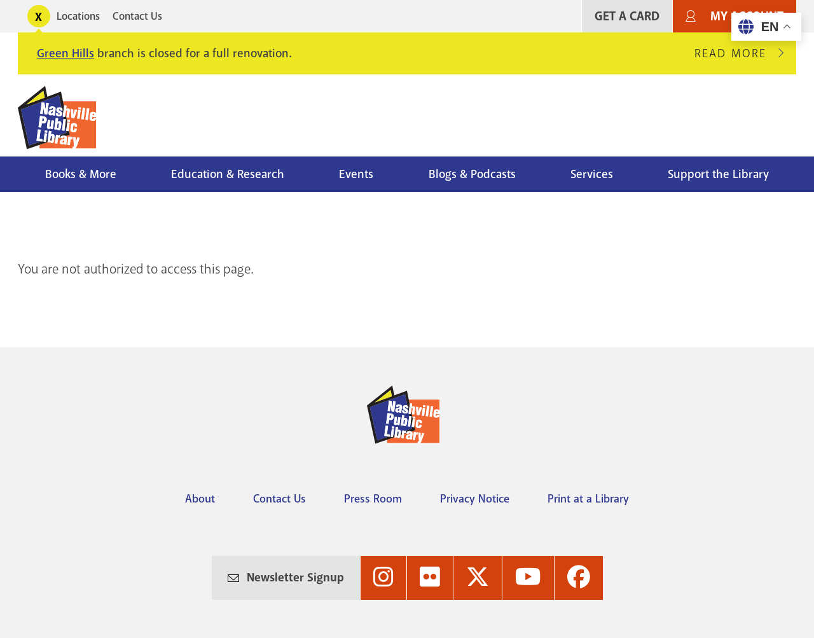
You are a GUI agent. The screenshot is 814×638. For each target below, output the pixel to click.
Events (356, 174)
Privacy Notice (474, 499)
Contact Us (137, 16)
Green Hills (65, 53)
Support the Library (718, 174)
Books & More (80, 174)
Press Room (373, 499)
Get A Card (627, 16)
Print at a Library (588, 499)
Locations (78, 16)
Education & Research (227, 174)
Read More (735, 53)
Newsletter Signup (295, 577)
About (200, 499)
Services (591, 174)
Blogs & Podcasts (472, 174)
